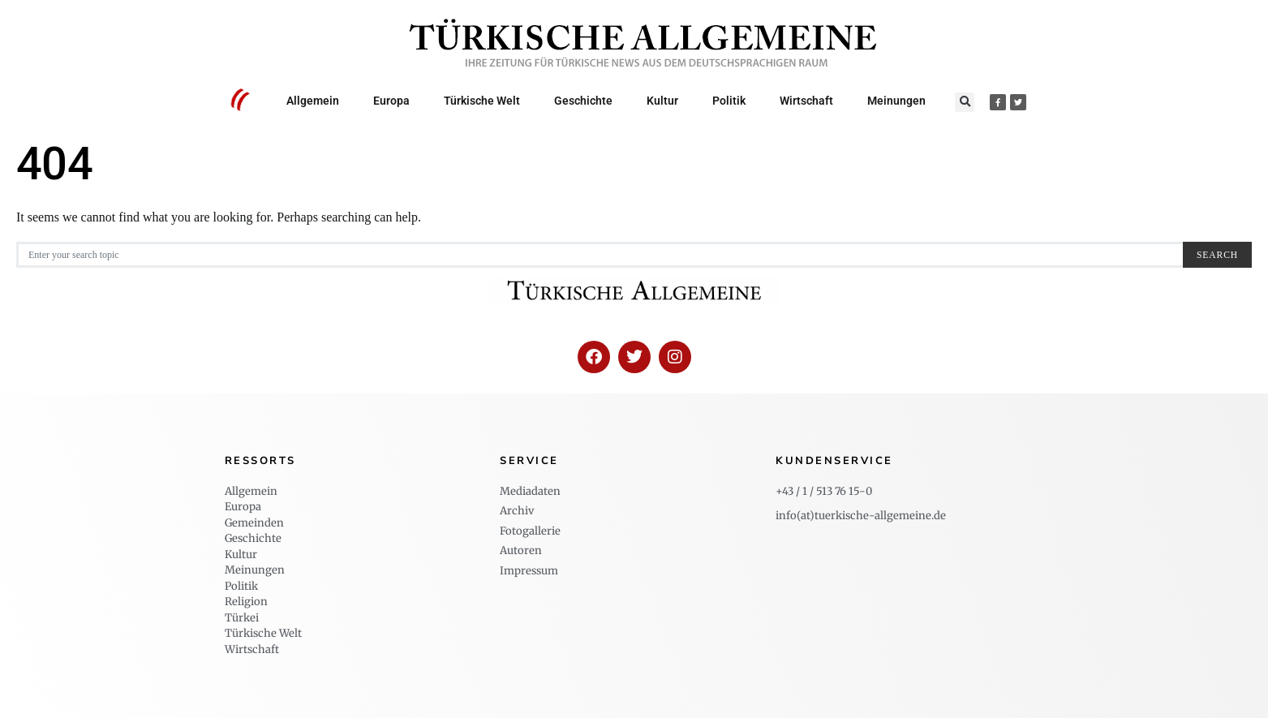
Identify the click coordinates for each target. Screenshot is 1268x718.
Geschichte (583, 100)
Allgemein (312, 100)
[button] (964, 102)
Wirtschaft (806, 100)
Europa (391, 100)
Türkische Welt (482, 100)
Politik (729, 100)
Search (1217, 255)
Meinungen (896, 100)
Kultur (662, 100)
